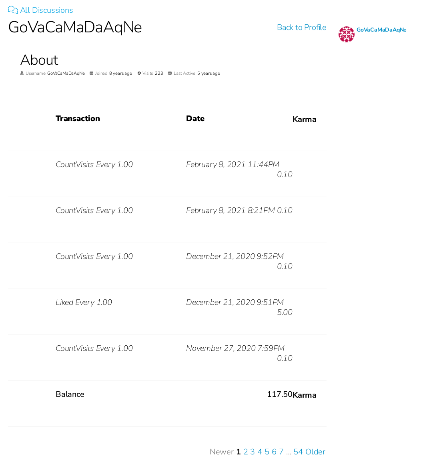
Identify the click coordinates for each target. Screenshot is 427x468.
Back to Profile (302, 27)
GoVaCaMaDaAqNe (382, 30)
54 (298, 452)
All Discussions (40, 10)
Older (315, 452)
